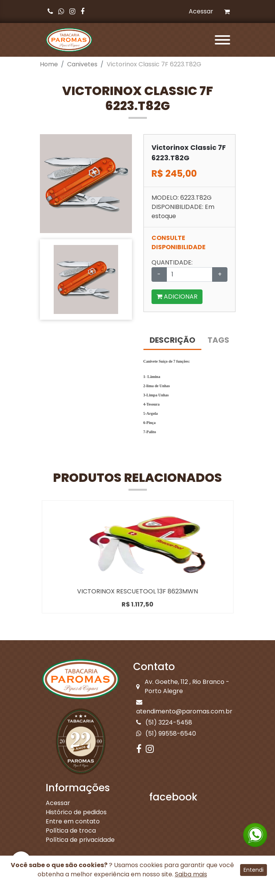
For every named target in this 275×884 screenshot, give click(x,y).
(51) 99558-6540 (166, 733)
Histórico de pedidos (76, 812)
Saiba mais (191, 874)
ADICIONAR (177, 296)
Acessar (201, 11)
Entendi (253, 870)
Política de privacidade (80, 839)
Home (49, 64)
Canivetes (82, 64)
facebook (173, 797)
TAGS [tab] (218, 340)
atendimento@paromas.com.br (184, 707)
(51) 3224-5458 (164, 722)
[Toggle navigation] (220, 40)
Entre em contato (73, 821)
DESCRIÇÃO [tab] (172, 340)
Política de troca (71, 830)
